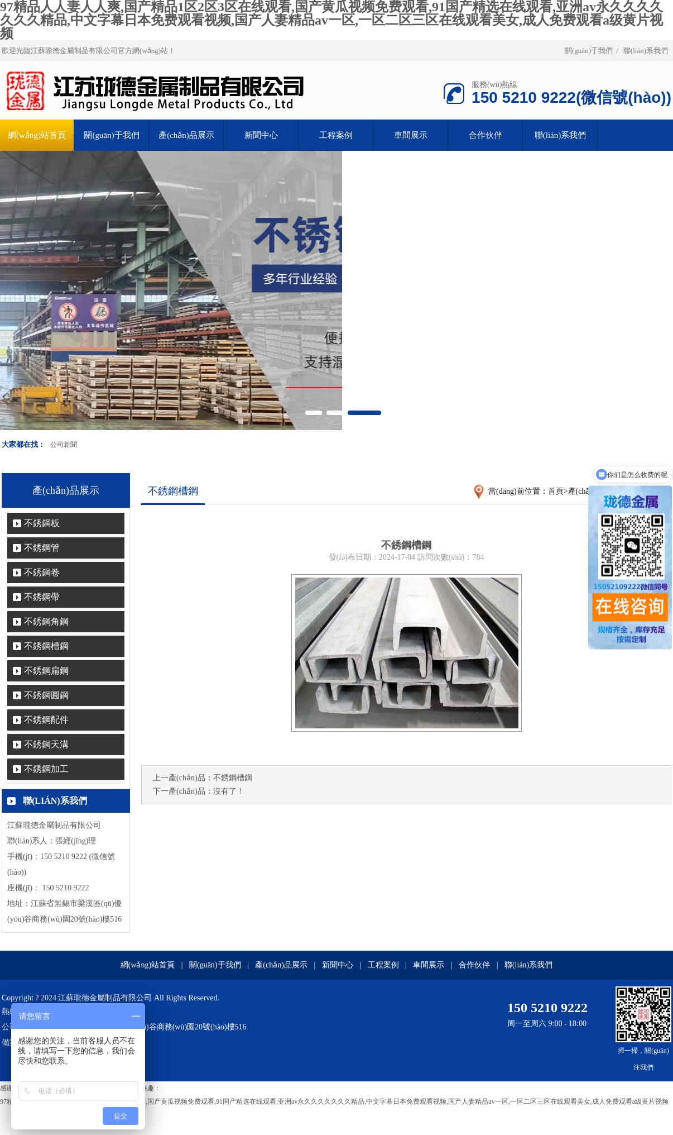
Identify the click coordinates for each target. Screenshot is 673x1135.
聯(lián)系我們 (645, 50)
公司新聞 (63, 445)
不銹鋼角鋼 (46, 621)
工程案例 (336, 135)
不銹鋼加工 (46, 769)
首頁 (556, 491)
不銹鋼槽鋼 (46, 646)
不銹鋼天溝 (46, 744)
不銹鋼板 (42, 523)
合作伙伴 (485, 135)
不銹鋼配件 (46, 719)
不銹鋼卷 (42, 572)
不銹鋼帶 (42, 597)
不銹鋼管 (42, 547)
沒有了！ (228, 791)
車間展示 (410, 135)
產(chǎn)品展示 (186, 135)
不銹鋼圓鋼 (46, 695)
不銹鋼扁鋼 (46, 670)
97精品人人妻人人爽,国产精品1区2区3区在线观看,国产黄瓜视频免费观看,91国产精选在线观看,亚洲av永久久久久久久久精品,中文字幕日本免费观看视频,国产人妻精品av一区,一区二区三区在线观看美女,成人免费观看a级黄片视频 (334, 1101)
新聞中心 (261, 135)
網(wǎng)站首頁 (148, 965)
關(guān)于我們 (589, 50)
